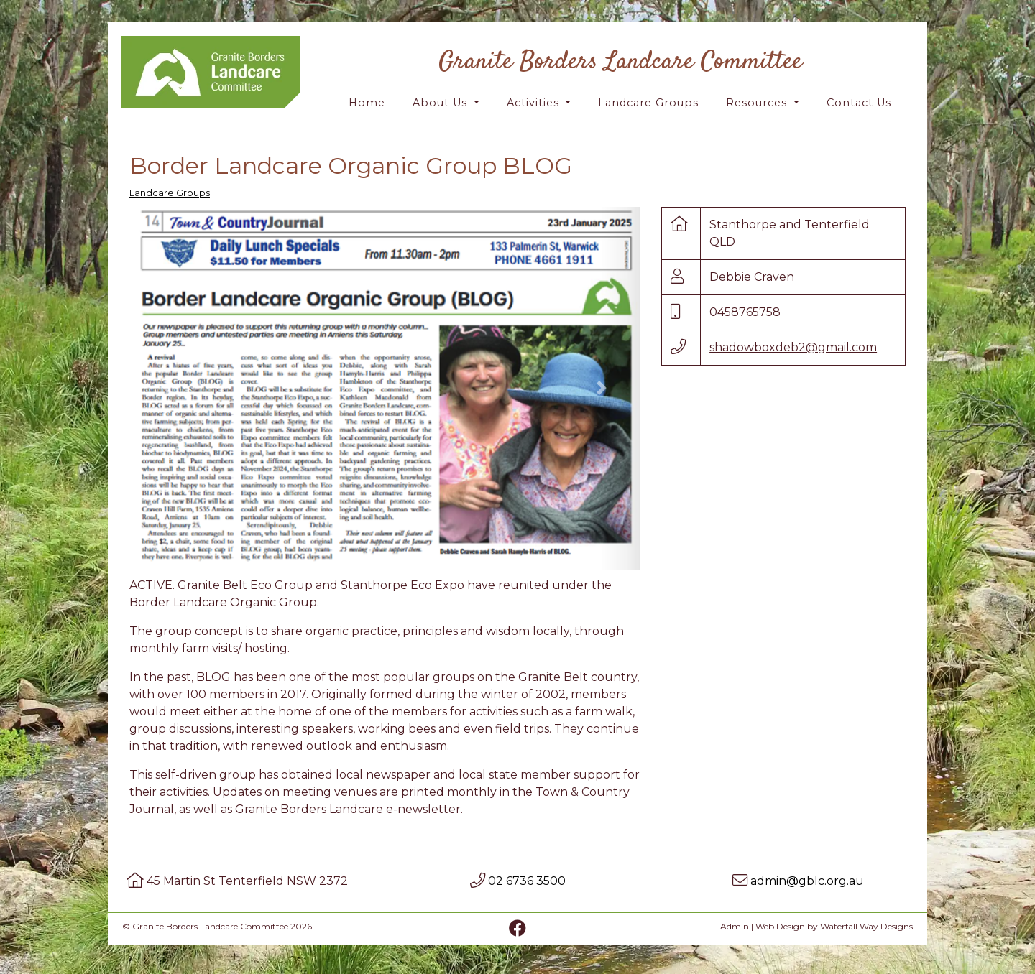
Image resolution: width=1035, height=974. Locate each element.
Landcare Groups (648, 102)
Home (367, 102)
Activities (535, 102)
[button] (167, 388)
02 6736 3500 (527, 881)
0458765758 (745, 312)
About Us (442, 102)
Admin (734, 926)
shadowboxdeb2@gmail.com (793, 347)
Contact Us (859, 102)
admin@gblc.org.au (807, 881)
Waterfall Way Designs (866, 926)
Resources (758, 102)
